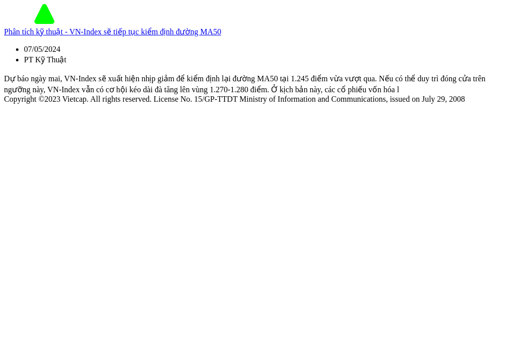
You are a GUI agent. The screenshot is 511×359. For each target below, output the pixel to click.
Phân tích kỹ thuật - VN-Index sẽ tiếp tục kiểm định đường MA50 (112, 31)
